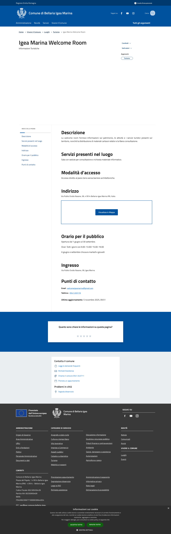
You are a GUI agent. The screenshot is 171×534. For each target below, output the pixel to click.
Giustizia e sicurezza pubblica (97, 439)
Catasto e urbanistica (59, 456)
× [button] (168, 508)
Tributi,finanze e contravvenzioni (99, 443)
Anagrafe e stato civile (60, 434)
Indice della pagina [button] (28, 129)
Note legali (90, 485)
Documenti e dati (23, 460)
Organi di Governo (23, 434)
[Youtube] (125, 13)
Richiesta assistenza (59, 489)
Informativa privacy (94, 481)
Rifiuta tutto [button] (95, 525)
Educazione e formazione (96, 434)
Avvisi (123, 443)
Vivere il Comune (34, 32)
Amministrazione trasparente (98, 477)
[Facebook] (119, 13)
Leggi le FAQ (56, 485)
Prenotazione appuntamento (62, 477)
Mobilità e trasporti (58, 464)
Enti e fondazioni (22, 447)
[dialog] (85, 520)
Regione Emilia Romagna (26, 3)
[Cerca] (152, 13)
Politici (18, 451)
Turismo (56, 32)
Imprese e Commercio (59, 447)
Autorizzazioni (92, 456)
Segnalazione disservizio (61, 481)
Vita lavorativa (57, 443)
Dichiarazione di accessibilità (97, 489)
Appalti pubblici (57, 451)
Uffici (18, 443)
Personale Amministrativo (26, 456)
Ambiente (90, 447)
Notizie (124, 434)
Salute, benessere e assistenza (98, 451)
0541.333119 (75, 293)
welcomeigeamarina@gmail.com (80, 288)
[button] (85, 530)
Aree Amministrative (24, 439)
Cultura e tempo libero (60, 439)
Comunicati (125, 439)
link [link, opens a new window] (108, 520)
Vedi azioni (127, 48)
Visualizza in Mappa (106, 212)
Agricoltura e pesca (93, 460)
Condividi (127, 43)
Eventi (123, 459)
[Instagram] (131, 13)
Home (21, 32)
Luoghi (47, 32)
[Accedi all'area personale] (143, 3)
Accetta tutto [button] (76, 525)
